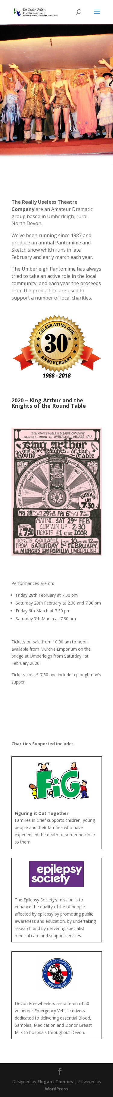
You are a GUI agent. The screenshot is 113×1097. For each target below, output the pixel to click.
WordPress (56, 1089)
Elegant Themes (55, 1081)
